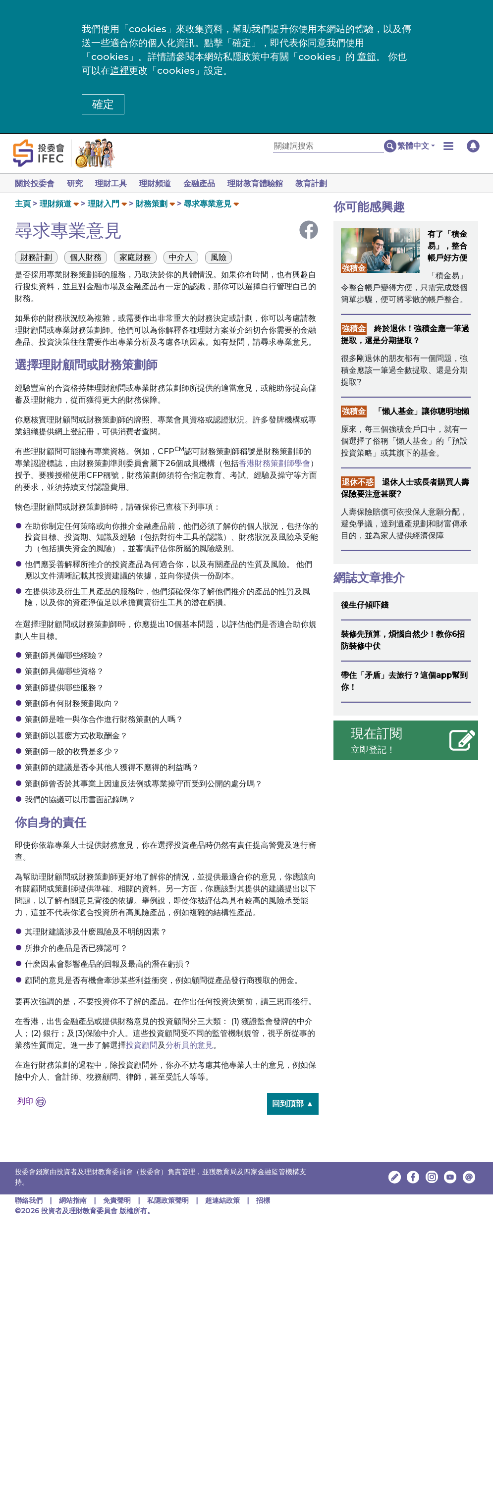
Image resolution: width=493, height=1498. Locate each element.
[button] (416, 146)
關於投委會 (35, 183)
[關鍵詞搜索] (328, 146)
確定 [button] (103, 104)
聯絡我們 (29, 1200)
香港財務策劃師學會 (274, 463)
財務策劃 (151, 203)
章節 (366, 56)
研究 (77, 183)
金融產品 (207, 183)
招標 (263, 1200)
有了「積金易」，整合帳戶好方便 (447, 245)
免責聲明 (118, 1200)
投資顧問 (142, 1045)
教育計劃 (323, 183)
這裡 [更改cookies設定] (119, 70)
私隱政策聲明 (169, 1200)
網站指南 (73, 1200)
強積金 (354, 268)
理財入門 (103, 203)
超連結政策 (222, 1200)
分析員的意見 (189, 1045)
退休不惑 (358, 482)
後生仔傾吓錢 (364, 605)
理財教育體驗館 (265, 183)
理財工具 (115, 183)
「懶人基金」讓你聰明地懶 (421, 411)
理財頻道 (161, 183)
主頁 (23, 203)
